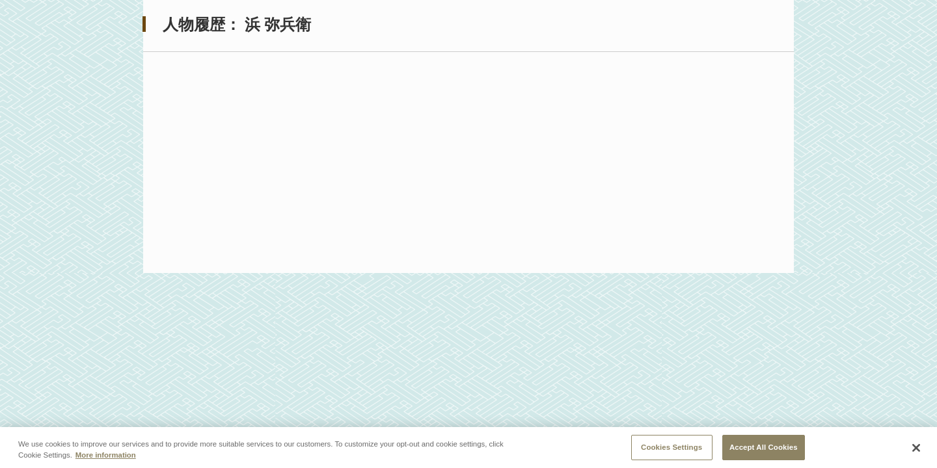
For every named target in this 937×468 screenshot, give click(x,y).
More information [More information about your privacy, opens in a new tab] (105, 456)
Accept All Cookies (763, 448)
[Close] (916, 449)
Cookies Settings (671, 448)
